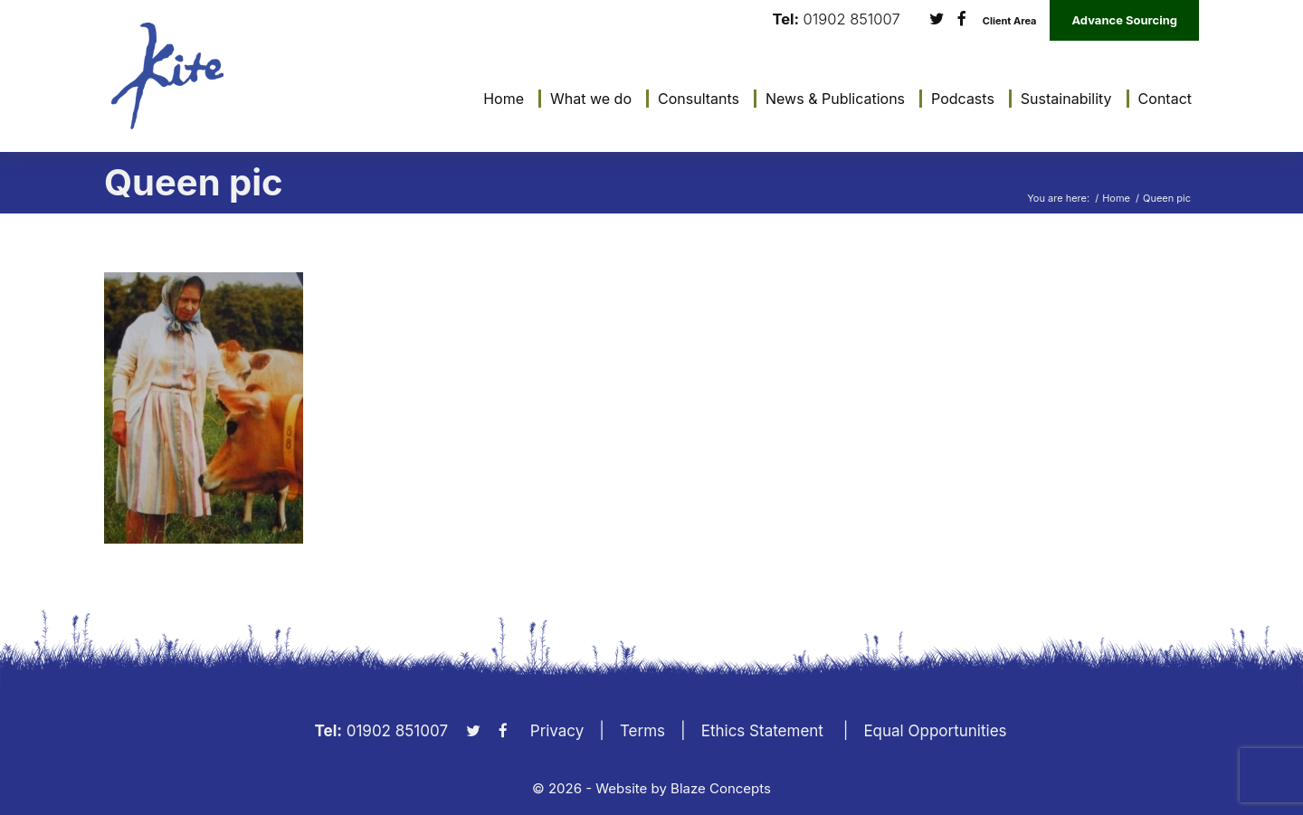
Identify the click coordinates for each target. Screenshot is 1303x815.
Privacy (557, 731)
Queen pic (193, 182)
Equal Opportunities (934, 731)
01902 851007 (852, 19)
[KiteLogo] (167, 76)
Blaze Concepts (721, 788)
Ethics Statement (762, 731)
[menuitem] (499, 98)
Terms (642, 731)
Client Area (1010, 21)
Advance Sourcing (1124, 20)
